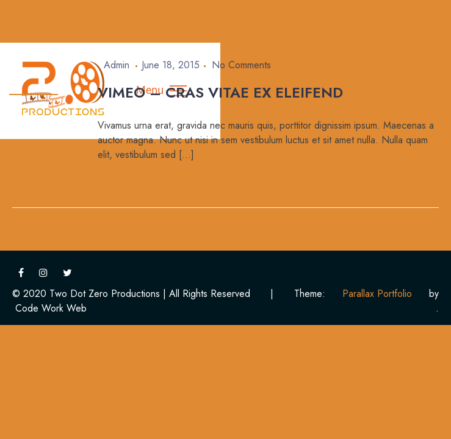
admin (116, 65)
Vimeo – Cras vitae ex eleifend (220, 92)
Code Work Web (51, 308)
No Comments (241, 65)
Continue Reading (138, 169)
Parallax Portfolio (377, 294)
